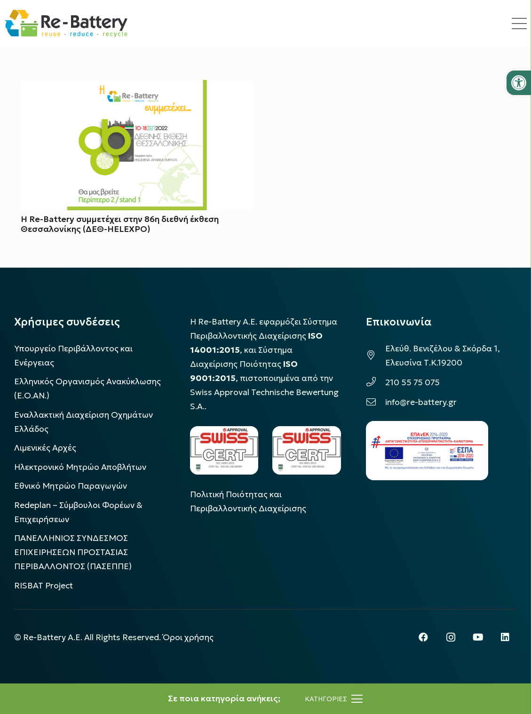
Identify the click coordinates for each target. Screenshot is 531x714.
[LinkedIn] (505, 637)
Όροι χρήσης (188, 637)
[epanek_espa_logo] (427, 450)
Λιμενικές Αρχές (45, 448)
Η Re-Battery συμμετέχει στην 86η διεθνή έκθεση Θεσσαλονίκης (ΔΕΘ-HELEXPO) (120, 224)
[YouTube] (478, 637)
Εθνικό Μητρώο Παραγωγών (70, 486)
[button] (519, 83)
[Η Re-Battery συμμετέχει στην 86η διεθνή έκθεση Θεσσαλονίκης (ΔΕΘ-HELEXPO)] (137, 87)
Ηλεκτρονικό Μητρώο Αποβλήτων (80, 467)
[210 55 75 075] (375, 382)
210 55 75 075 (412, 382)
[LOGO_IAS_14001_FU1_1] (224, 450)
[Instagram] (450, 637)
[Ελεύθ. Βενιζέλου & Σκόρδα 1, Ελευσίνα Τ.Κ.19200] (375, 356)
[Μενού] (333, 699)
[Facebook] (423, 637)
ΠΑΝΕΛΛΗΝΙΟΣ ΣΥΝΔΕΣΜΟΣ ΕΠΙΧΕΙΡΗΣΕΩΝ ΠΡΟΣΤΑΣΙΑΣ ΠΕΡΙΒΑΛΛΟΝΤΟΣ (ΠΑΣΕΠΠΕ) (73, 552)
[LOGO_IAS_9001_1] (306, 450)
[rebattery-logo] (66, 23)
